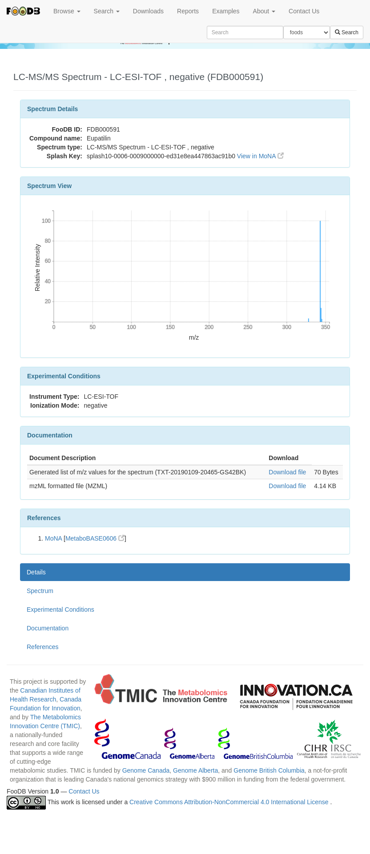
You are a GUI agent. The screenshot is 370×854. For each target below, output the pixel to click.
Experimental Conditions (60, 609)
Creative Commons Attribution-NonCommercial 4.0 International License (229, 802)
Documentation (47, 628)
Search (107, 11)
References (43, 646)
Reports (188, 11)
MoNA (53, 538)
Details (36, 572)
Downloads (148, 11)
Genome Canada (146, 770)
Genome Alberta (195, 770)
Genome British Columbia (269, 770)
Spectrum (40, 590)
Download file (287, 472)
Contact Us (304, 11)
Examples (225, 11)
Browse (66, 11)
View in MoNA (260, 156)
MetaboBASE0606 (95, 538)
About (264, 11)
